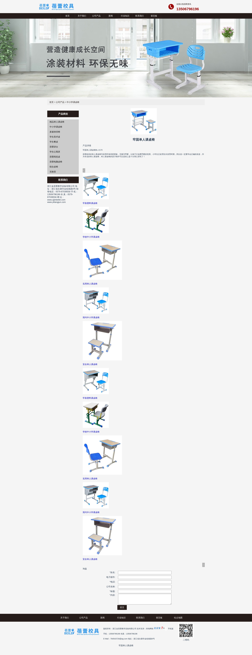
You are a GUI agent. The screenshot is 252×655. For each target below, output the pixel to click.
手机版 (170, 631)
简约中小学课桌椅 (91, 317)
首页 (67, 16)
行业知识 (125, 16)
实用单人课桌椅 (90, 284)
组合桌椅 (54, 167)
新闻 (111, 16)
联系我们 (139, 16)
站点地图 (178, 620)
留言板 (154, 16)
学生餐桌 (54, 142)
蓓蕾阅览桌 (55, 157)
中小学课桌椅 (73, 102)
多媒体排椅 (55, 132)
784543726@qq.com (118, 641)
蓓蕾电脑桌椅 (56, 162)
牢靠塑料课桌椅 (90, 203)
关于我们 (82, 16)
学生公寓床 (55, 152)
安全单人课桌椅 (90, 364)
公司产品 (96, 16)
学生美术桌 (55, 137)
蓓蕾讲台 (54, 147)
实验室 (53, 172)
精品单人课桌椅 (57, 122)
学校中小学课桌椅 (91, 237)
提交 (122, 609)
